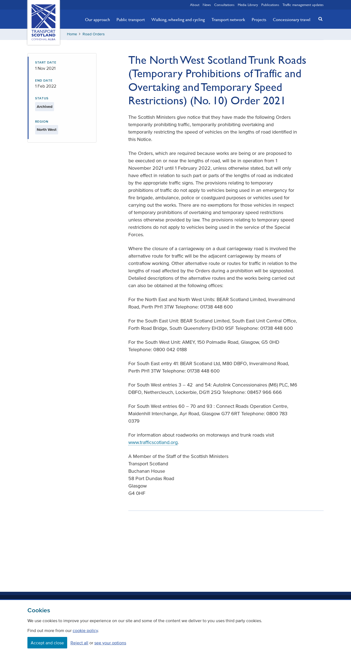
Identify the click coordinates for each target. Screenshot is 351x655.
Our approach (97, 19)
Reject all (79, 642)
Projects (259, 19)
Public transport (131, 19)
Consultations (224, 4)
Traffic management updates (303, 4)
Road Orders (94, 34)
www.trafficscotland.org (153, 442)
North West (46, 130)
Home (72, 34)
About (194, 4)
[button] (319, 18)
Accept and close (47, 642)
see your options (110, 642)
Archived (44, 107)
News (207, 4)
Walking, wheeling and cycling (178, 19)
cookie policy (85, 630)
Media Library (248, 4)
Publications (270, 4)
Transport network (228, 19)
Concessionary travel (291, 19)
